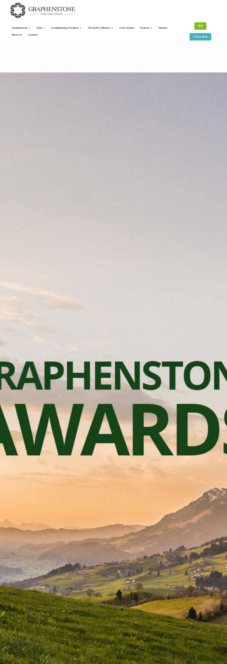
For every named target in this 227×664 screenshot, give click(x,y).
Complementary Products (64, 28)
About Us (17, 34)
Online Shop (200, 36)
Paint (39, 28)
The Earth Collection (99, 28)
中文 (200, 26)
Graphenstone (19, 28)
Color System (126, 28)
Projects (144, 28)
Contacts (33, 34)
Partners (162, 28)
